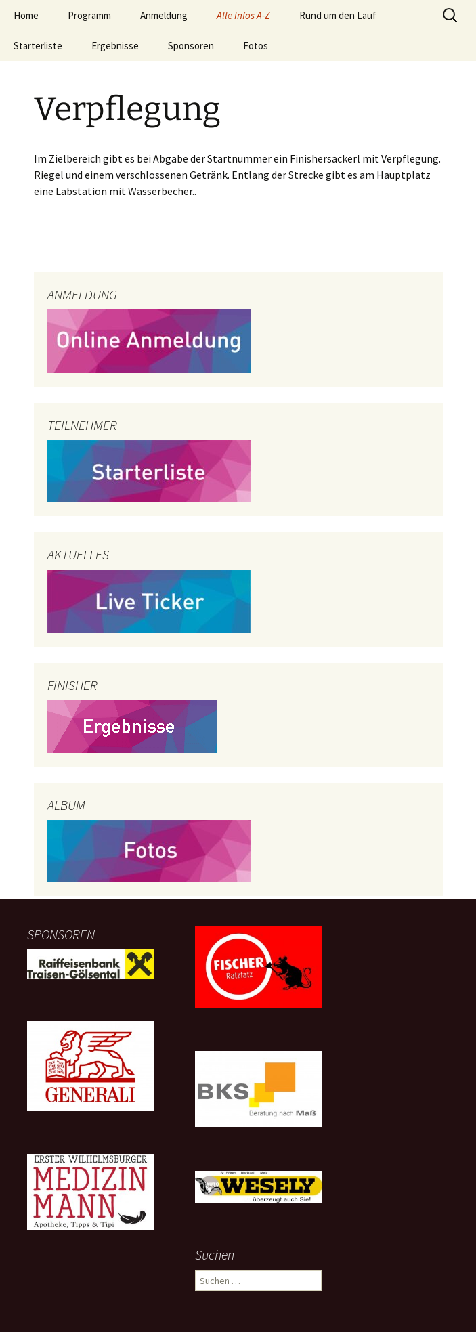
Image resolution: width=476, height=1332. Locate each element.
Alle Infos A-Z (243, 15)
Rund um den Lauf (337, 15)
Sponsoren (191, 45)
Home (26, 15)
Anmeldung (164, 15)
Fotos (255, 45)
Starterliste (38, 45)
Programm (89, 15)
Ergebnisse (115, 45)
